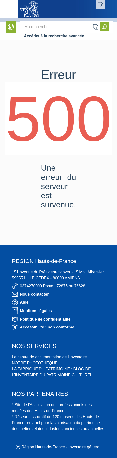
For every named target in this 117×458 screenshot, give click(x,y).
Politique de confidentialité (41, 319)
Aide (20, 302)
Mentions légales (32, 310)
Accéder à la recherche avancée (54, 36)
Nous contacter (30, 294)
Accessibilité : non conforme (43, 327)
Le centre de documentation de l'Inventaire (49, 357)
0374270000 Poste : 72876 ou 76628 (48, 286)
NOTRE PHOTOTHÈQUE (35, 363)
